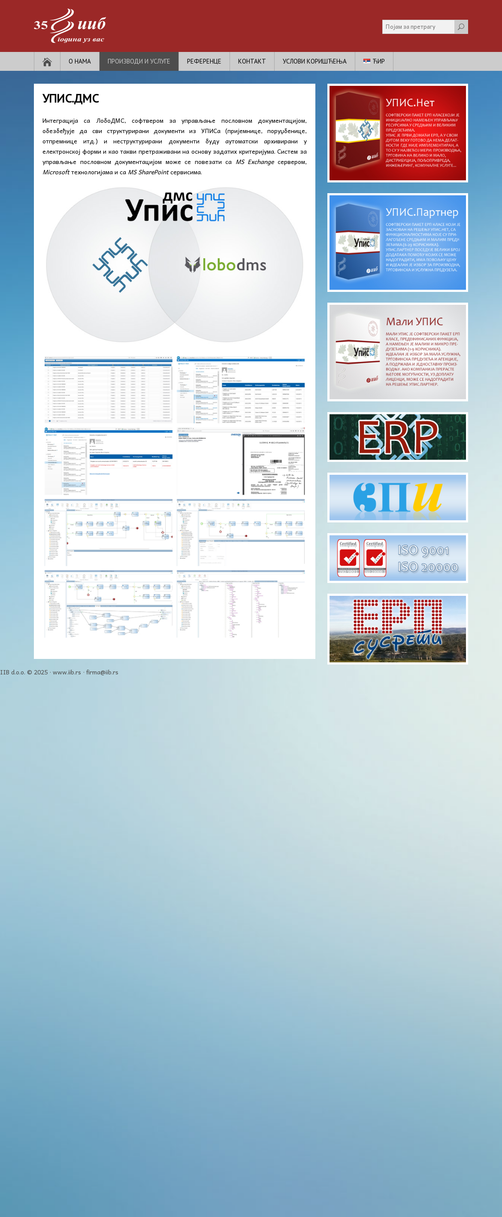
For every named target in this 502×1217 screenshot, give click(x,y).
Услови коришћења (315, 61)
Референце (204, 61)
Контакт (252, 61)
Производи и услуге (139, 61)
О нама (80, 61)
